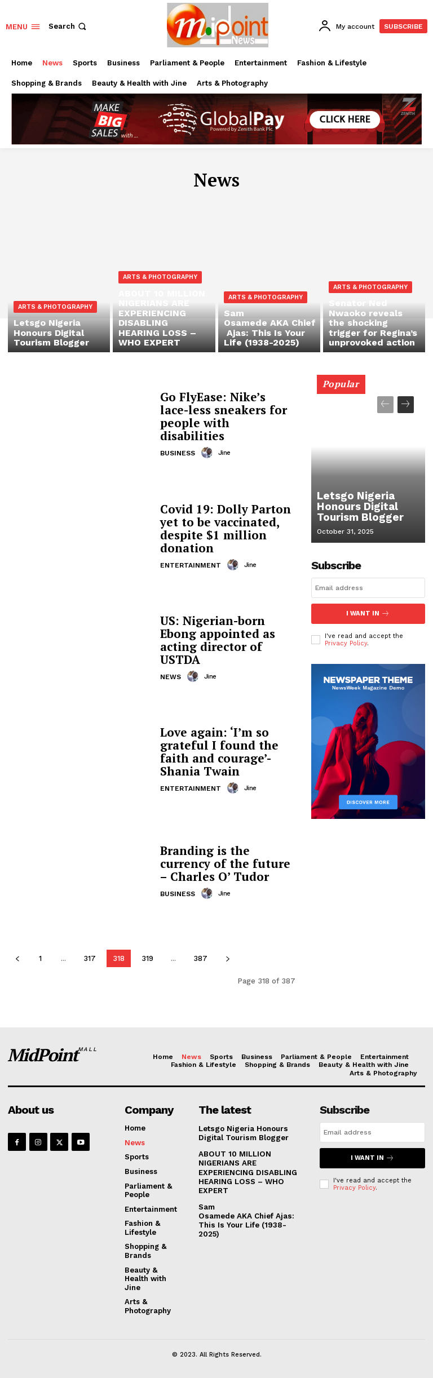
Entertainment (190, 564)
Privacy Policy (346, 642)
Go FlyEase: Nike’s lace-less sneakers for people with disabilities (226, 416)
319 (147, 958)
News (170, 676)
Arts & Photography (55, 310)
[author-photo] (208, 445)
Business (177, 446)
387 (200, 958)
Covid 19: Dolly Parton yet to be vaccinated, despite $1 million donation (223, 528)
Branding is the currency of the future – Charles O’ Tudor (225, 864)
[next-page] (227, 958)
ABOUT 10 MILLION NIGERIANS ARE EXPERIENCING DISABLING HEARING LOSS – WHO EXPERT (246, 1171)
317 (89, 958)
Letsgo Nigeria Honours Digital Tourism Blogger (354, 509)
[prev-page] (17, 958)
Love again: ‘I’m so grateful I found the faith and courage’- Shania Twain (215, 751)
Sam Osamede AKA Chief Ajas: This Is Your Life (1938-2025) (251, 1213)
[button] (68, 26)
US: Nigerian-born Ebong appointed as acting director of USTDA (216, 640)
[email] (368, 588)
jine (224, 445)
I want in (368, 613)
